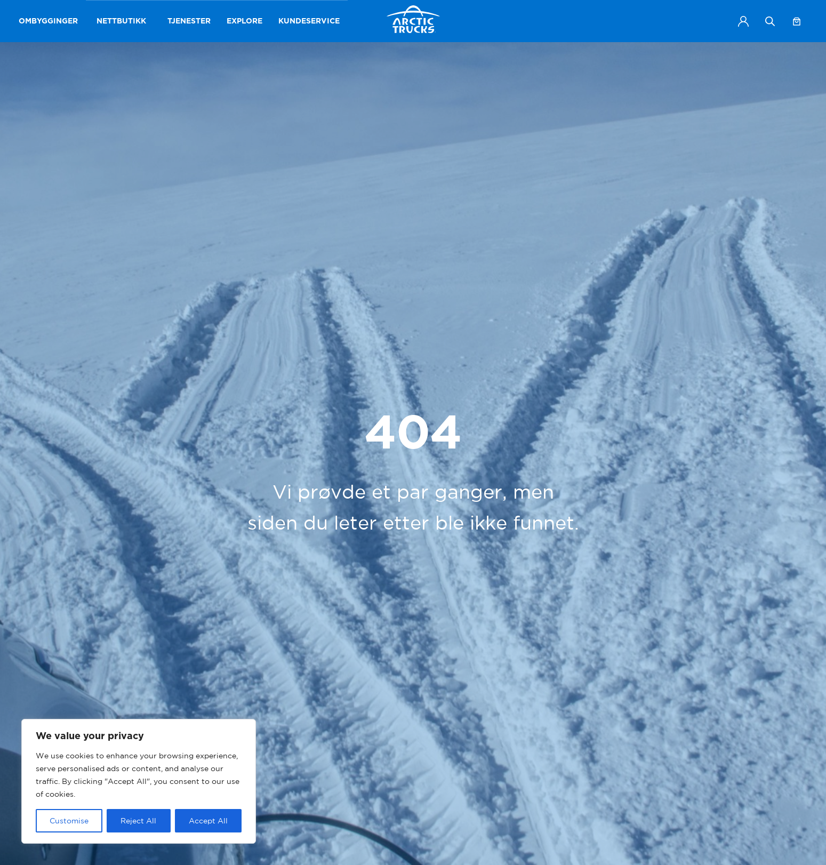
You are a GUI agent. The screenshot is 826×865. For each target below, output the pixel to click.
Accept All (208, 820)
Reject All (138, 820)
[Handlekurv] (796, 21)
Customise (69, 820)
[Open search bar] (770, 21)
